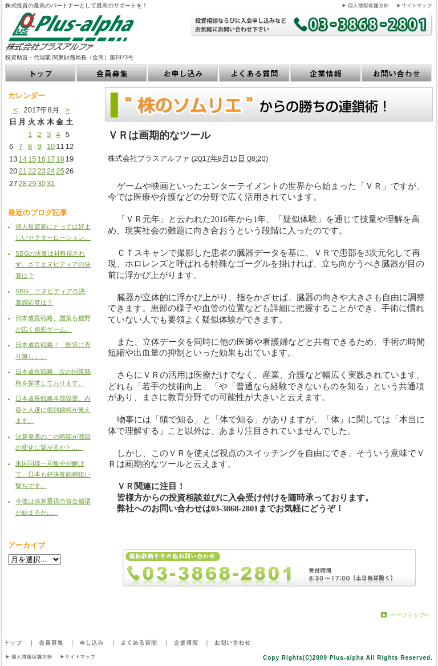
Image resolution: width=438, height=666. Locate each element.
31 (51, 183)
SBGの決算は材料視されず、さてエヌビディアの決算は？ (53, 264)
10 (51, 146)
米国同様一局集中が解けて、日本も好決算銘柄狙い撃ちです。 (53, 474)
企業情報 (326, 73)
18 (60, 159)
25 (60, 171)
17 (51, 159)
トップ (40, 73)
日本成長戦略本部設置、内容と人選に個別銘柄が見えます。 (53, 409)
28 (22, 183)
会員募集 (112, 73)
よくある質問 (254, 73)
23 (41, 171)
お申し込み (183, 73)
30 (41, 183)
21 (22, 171)
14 (22, 159)
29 (32, 183)
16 (41, 159)
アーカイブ (26, 545)
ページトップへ (410, 615)
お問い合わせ (397, 73)
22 (32, 171)
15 (32, 159)
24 (51, 171)
